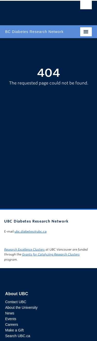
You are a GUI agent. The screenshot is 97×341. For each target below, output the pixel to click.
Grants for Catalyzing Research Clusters (51, 254)
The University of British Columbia (35, 10)
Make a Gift (14, 330)
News (9, 313)
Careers (11, 324)
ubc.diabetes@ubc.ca (30, 231)
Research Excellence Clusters (24, 249)
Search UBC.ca (17, 336)
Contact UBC (15, 302)
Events (10, 319)
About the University (21, 307)
